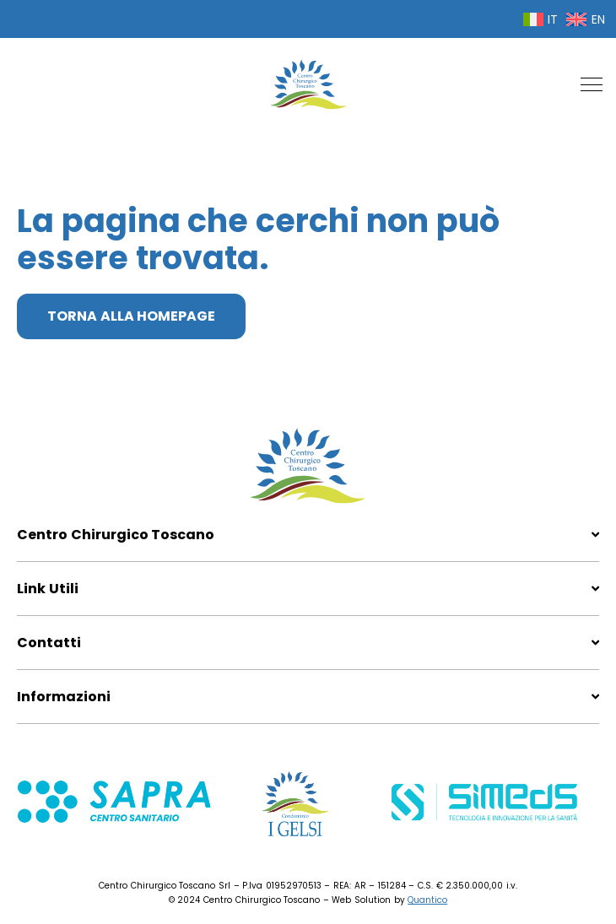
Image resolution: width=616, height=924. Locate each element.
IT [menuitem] (553, 19)
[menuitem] (541, 19)
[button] (591, 84)
